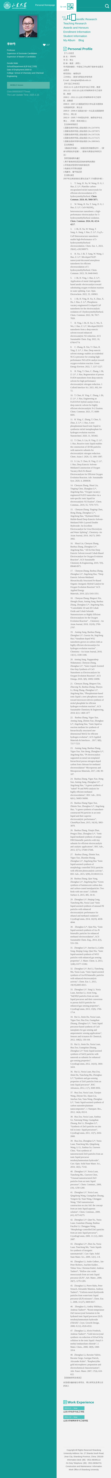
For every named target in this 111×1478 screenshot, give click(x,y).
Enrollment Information (77, 31)
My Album (69, 40)
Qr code (63, 7)
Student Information (75, 36)
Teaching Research (74, 23)
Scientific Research (85, 19)
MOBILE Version (16, 85)
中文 (64, 17)
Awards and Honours (76, 27)
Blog (81, 40)
